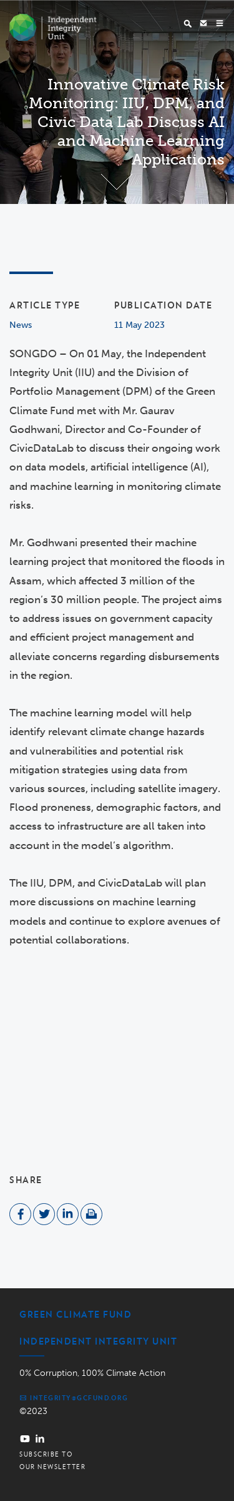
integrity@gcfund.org (73, 1398)
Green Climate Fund (75, 1315)
